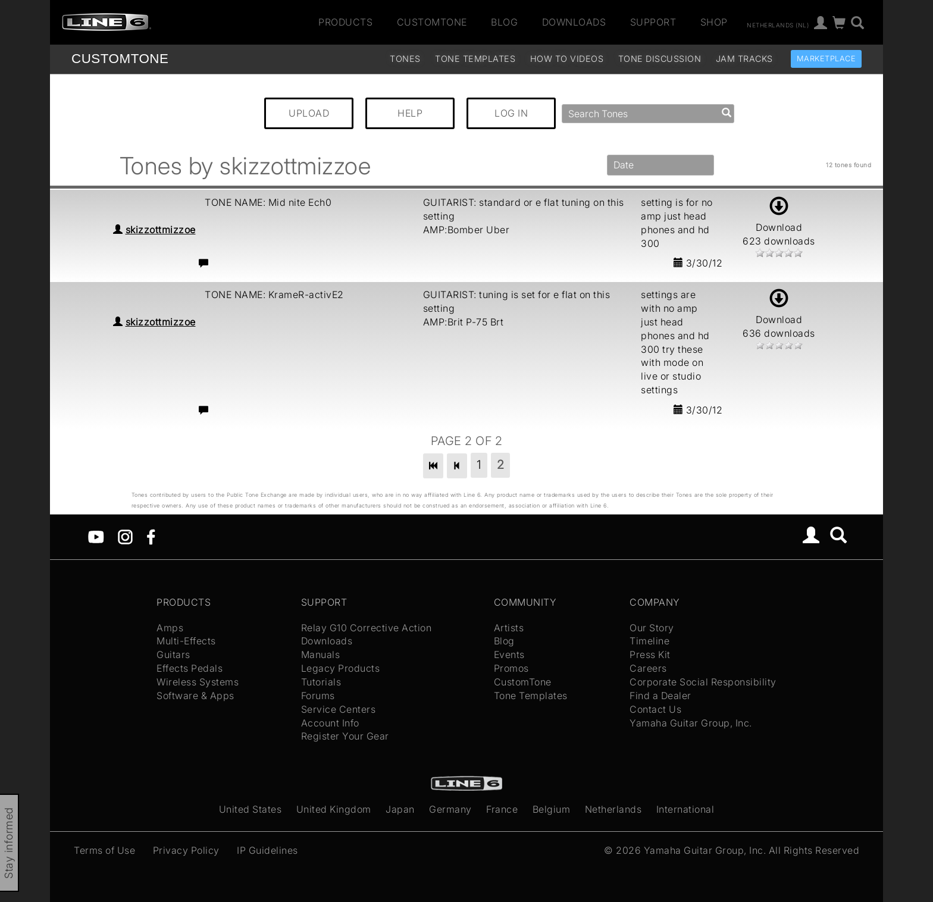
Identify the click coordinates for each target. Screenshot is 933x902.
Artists (509, 628)
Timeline (649, 641)
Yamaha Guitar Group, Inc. (691, 723)
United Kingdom (333, 809)
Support (653, 22)
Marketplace (826, 58)
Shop (714, 22)
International (685, 809)
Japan (400, 809)
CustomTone (432, 22)
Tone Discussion (660, 59)
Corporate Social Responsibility (703, 682)
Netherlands (613, 809)
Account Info (330, 723)
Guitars (173, 654)
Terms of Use (104, 850)
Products (345, 22)
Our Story (652, 628)
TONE (119, 58)
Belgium (552, 809)
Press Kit (650, 654)
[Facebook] (150, 536)
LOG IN (511, 113)
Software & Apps (195, 695)
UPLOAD (309, 113)
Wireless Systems (197, 682)
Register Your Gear (345, 736)
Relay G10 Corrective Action (366, 628)
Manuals (320, 654)
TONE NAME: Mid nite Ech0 (268, 202)
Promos (511, 668)
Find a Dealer (660, 695)
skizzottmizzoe (161, 230)
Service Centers (338, 709)
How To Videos (567, 59)
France (502, 809)
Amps (169, 628)
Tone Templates (475, 59)
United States (250, 809)
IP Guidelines (267, 850)
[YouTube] (96, 536)
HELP (409, 113)
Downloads (574, 22)
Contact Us (655, 709)
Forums (318, 695)
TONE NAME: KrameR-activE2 (274, 294)
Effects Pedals (189, 668)
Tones (405, 59)
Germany (450, 809)
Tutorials (321, 682)
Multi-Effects (186, 641)
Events (509, 654)
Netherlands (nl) (778, 24)
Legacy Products (340, 668)
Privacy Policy (186, 850)
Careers (648, 668)
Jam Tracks (744, 59)
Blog (504, 22)
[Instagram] (125, 536)
